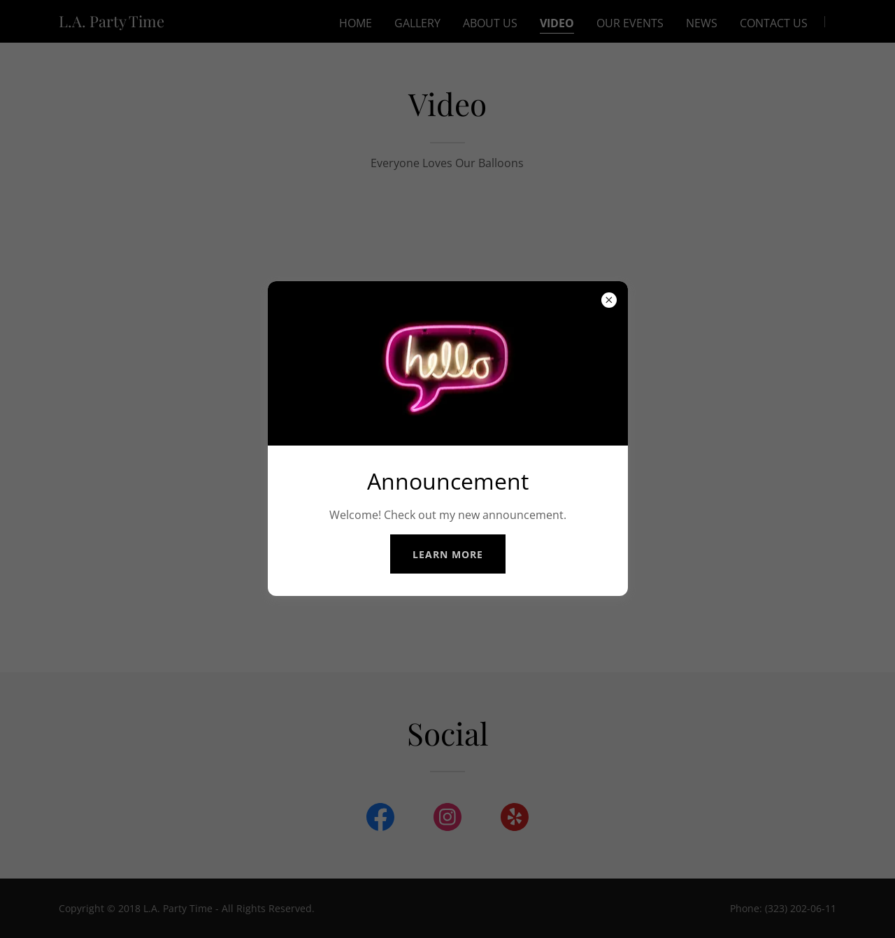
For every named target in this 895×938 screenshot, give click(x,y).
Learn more (448, 554)
